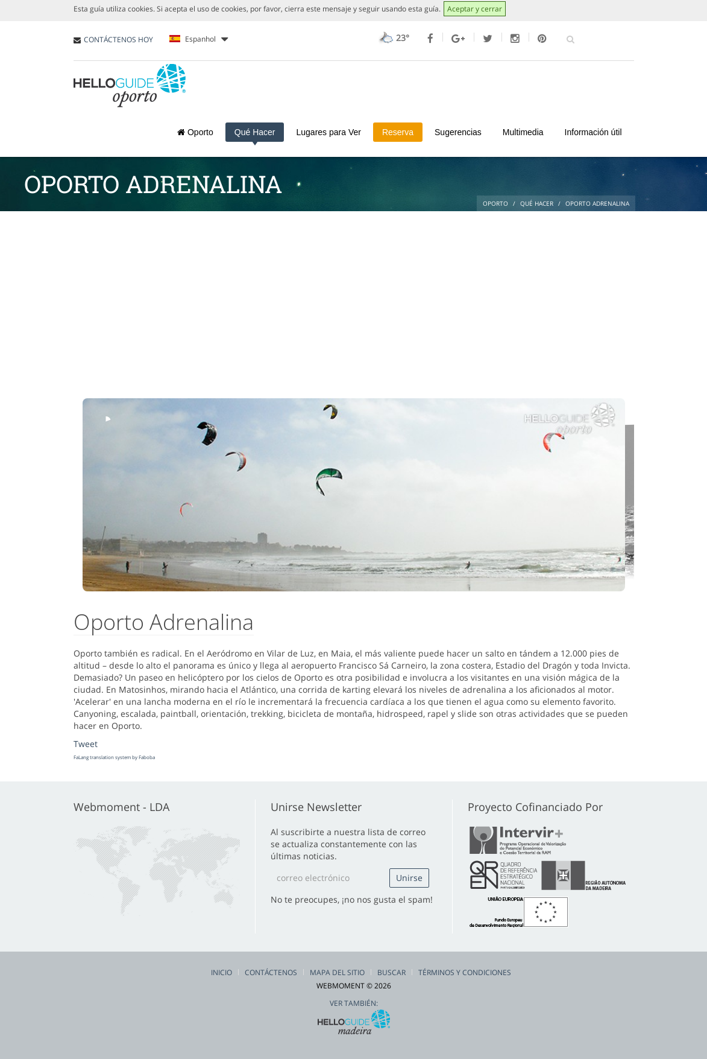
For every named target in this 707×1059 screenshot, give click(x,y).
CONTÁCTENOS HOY (118, 39)
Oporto (195, 132)
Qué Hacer (254, 132)
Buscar (391, 972)
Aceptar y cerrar (474, 9)
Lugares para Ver (328, 132)
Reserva (397, 132)
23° (392, 37)
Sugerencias (458, 132)
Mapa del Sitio (337, 972)
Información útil (593, 132)
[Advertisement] (354, 301)
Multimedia (523, 132)
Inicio (221, 972)
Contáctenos (271, 972)
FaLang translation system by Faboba (114, 757)
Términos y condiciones (464, 972)
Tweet (86, 743)
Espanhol (198, 39)
